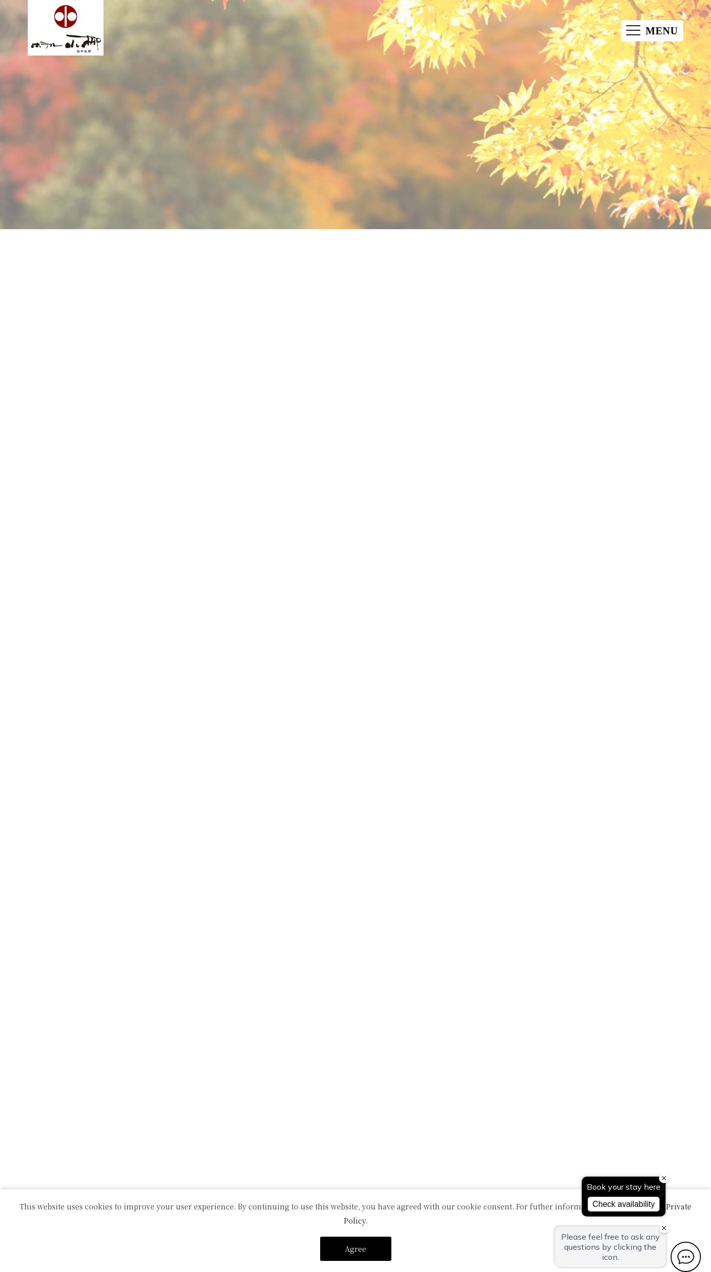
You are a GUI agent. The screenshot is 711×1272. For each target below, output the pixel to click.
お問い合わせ (335, 860)
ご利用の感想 (397, 860)
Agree (355, 1249)
